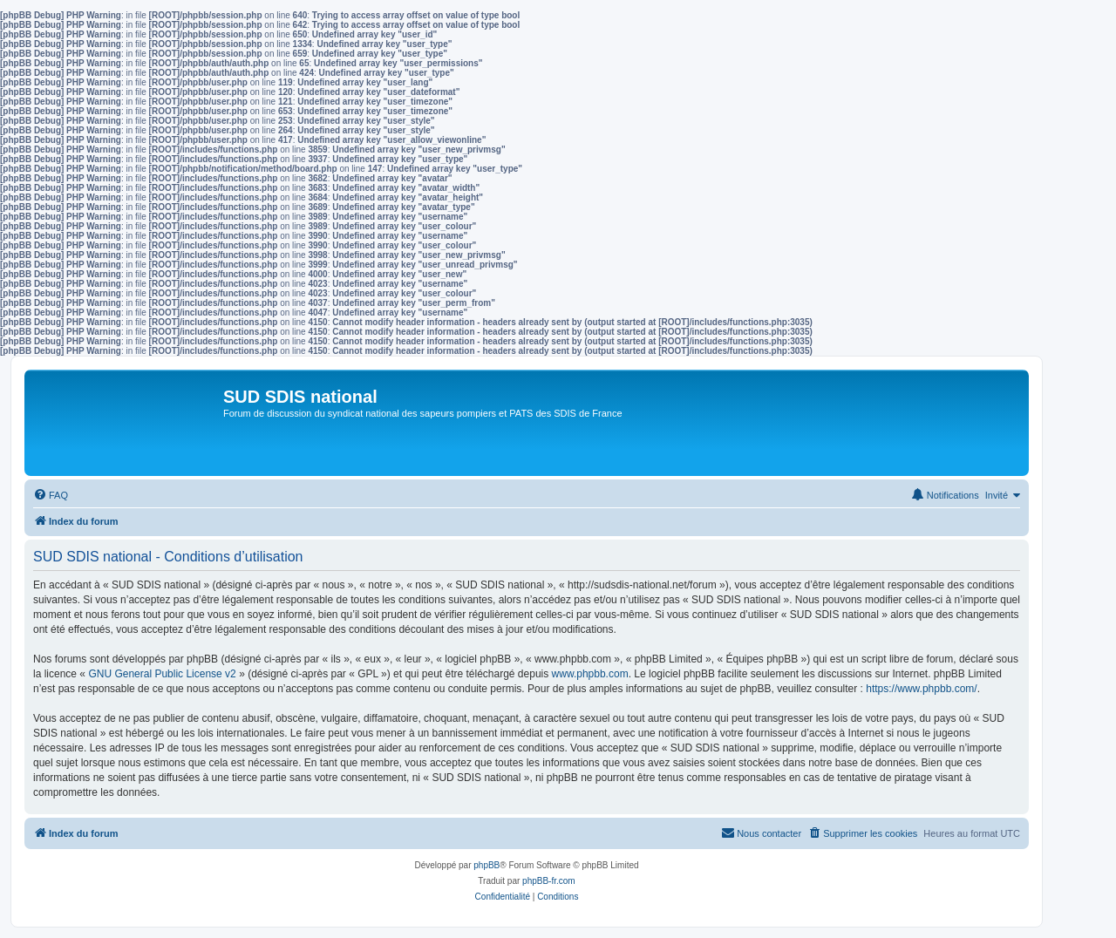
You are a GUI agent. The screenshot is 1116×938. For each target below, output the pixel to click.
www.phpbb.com (590, 674)
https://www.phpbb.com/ (921, 689)
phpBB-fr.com (548, 881)
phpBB (486, 865)
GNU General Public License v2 (161, 674)
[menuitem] (50, 495)
